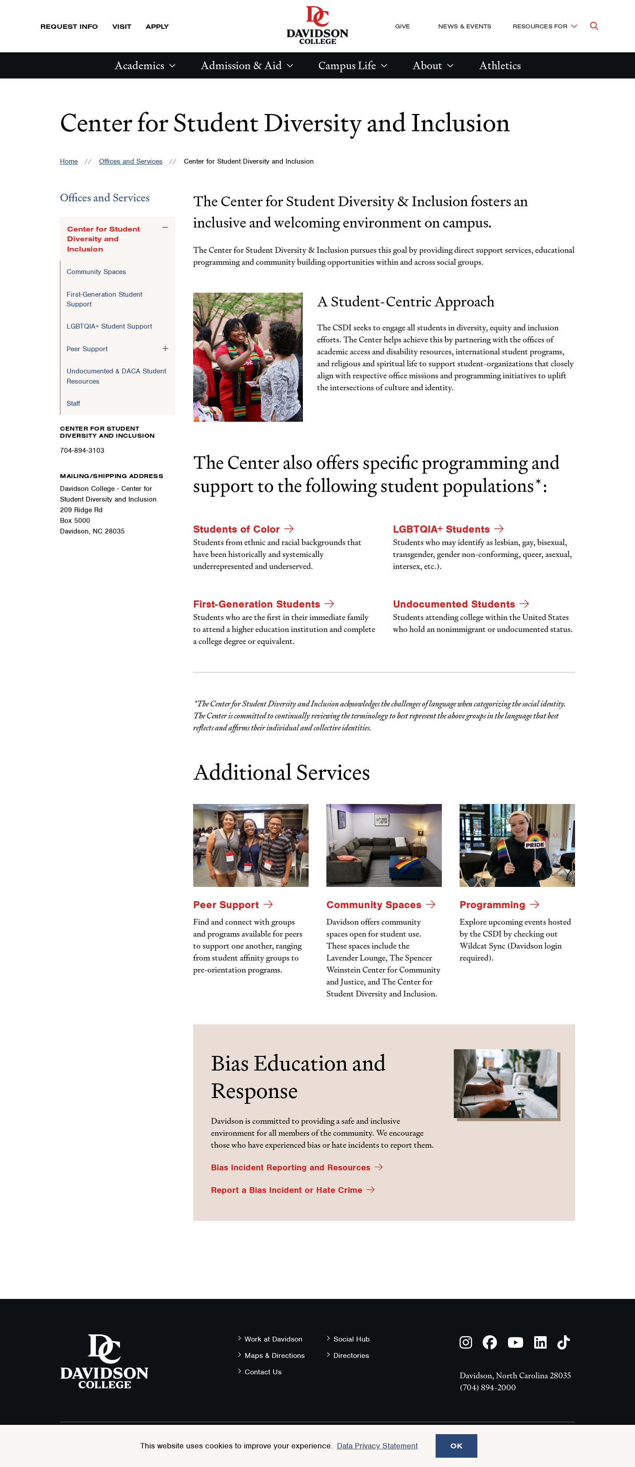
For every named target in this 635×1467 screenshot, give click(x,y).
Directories (351, 1355)
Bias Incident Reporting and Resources (290, 1167)
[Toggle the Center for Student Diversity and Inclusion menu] (165, 227)
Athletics (500, 65)
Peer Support (87, 349)
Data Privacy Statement (377, 1446)
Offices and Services (131, 161)
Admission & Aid (241, 65)
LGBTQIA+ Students (441, 529)
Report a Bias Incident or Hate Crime (286, 1190)
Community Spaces (96, 271)
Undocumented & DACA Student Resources (116, 376)
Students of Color (236, 529)
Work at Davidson (273, 1339)
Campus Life (347, 65)
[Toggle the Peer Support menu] (165, 348)
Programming (492, 904)
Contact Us (263, 1372)
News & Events (464, 26)
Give (402, 26)
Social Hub (351, 1339)
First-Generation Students (256, 604)
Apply (157, 26)
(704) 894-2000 (488, 1387)
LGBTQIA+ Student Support (109, 326)
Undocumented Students (454, 604)
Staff (73, 403)
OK (456, 1445)
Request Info (69, 26)
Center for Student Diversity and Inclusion (103, 238)
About (427, 65)
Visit (121, 26)
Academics (139, 65)
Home (69, 161)
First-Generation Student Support (104, 299)
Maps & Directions (275, 1355)
